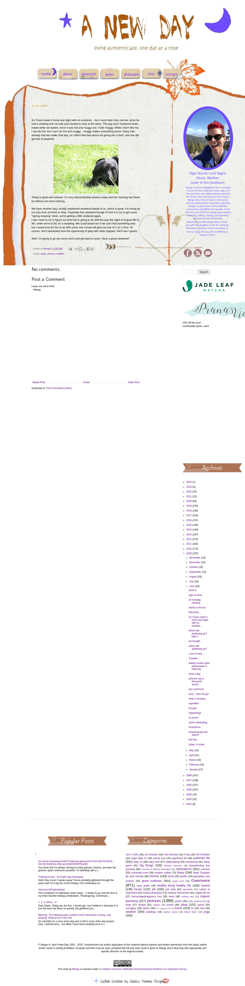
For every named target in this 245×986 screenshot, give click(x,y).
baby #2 (137, 861)
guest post (178, 881)
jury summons (196, 689)
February (194, 764)
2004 (189, 794)
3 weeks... (194, 658)
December (195, 557)
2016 (189, 520)
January (193, 769)
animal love (159, 858)
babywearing (172, 861)
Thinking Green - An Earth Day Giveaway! (60, 877)
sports (200, 904)
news (171, 896)
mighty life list (202, 892)
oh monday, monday (195, 601)
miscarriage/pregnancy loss (146, 896)
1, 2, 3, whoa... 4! (47, 902)
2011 (189, 543)
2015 (189, 525)
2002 (189, 804)
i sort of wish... (196, 653)
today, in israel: (197, 744)
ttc (192, 908)
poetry (178, 901)
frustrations (195, 727)
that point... (195, 612)
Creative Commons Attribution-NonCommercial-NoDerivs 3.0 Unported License (143, 969)
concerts (205, 869)
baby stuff (154, 861)
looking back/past (152, 892)
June (192, 586)
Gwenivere (200, 880)
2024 (189, 482)
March (193, 760)
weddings (151, 912)
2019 (189, 505)
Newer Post (39, 382)
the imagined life (163, 908)
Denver (154, 876)
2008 (189, 775)
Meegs (75, 969)
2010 (189, 548)
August (193, 576)
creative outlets (162, 872)
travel (178, 908)
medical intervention (178, 892)
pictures (51, 254)
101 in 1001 (132, 854)
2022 (189, 491)
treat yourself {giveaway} (51, 889)
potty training (194, 901)
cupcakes (194, 703)
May (191, 750)
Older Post (133, 382)
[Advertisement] (196, 395)
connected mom (139, 872)
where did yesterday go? (198, 647)
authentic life (201, 858)
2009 (189, 553)
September (195, 572)
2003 (189, 799)
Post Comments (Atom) (59, 388)
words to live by (197, 607)
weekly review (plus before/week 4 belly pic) (199, 666)
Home (86, 382)
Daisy (43, 254)
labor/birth (188, 889)
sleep (184, 904)
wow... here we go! (199, 694)
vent (202, 908)
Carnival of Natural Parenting (155, 869)
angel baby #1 (139, 858)
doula (171, 876)
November (195, 562)
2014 (189, 529)
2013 (189, 534)
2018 (189, 510)
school (170, 904)
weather (60, 254)
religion (156, 905)
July (191, 581)
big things (146, 865)
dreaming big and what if (198, 733)
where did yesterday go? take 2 (198, 633)
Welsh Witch (190, 912)
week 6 (192, 590)
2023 (189, 486)
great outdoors (152, 880)
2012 (189, 539)
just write (170, 889)
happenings (195, 713)
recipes (142, 904)
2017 (189, 515)
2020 (189, 501)
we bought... (195, 641)
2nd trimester (171, 854)
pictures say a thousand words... (196, 681)
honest (205, 885)
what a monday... (198, 698)
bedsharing (192, 861)
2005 (189, 789)
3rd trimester (203, 854)
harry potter (143, 885)
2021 (189, 496)
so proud (193, 717)
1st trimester (151, 854)
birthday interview (173, 865)
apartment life (179, 858)
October (193, 567)
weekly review (170, 912)
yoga (207, 911)
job (154, 889)
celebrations (184, 869)
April (192, 755)
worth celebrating (198, 722)
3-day (187, 854)
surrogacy (131, 908)
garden (184, 876)
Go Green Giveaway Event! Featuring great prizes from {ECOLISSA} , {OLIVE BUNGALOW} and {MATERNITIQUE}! (76, 863)
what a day (194, 673)
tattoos (146, 908)
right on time (195, 595)
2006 (189, 785)
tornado (193, 708)
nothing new (187, 896)
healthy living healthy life (174, 885)
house (138, 889)
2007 (189, 780)
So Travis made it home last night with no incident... (198, 621)
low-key (193, 739)
